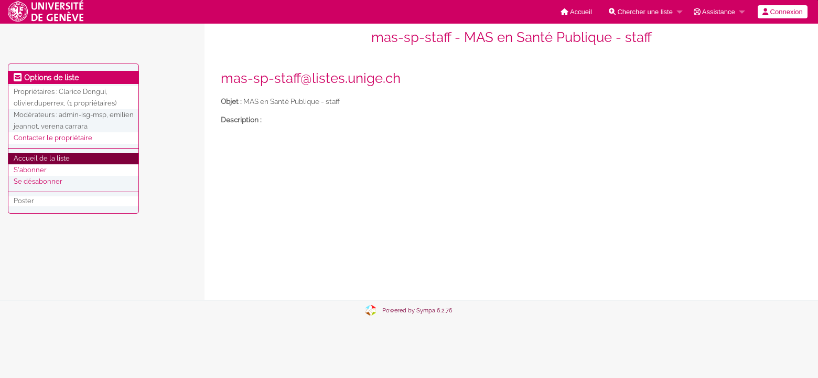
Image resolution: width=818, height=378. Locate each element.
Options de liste (46, 78)
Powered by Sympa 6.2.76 (417, 310)
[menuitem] (576, 12)
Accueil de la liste (42, 158)
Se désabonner (38, 181)
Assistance (714, 12)
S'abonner (30, 170)
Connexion (782, 12)
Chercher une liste (641, 12)
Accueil (576, 12)
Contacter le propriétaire (53, 138)
